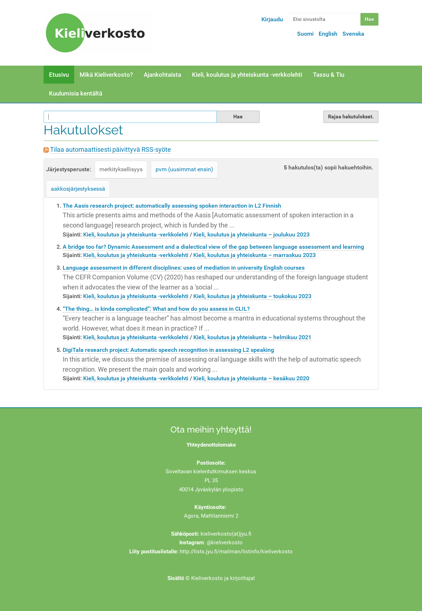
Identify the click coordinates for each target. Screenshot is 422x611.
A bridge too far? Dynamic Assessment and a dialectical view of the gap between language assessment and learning (213, 246)
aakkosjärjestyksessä (78, 188)
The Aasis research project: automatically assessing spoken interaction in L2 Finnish (172, 205)
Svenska (353, 33)
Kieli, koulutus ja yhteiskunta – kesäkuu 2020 (251, 378)
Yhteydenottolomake (211, 445)
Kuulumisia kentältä (75, 93)
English (328, 33)
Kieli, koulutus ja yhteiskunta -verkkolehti (247, 74)
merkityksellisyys (121, 169)
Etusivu (59, 74)
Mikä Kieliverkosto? (106, 74)
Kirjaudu (272, 19)
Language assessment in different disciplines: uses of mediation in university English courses (184, 267)
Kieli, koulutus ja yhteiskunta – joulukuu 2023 (251, 234)
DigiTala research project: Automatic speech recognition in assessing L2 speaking (168, 349)
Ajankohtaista (162, 74)
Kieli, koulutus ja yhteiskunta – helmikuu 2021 (252, 337)
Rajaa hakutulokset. (351, 116)
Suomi (305, 33)
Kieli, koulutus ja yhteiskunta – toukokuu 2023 (252, 296)
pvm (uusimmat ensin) (184, 169)
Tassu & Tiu (328, 74)
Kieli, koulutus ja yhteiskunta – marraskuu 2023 (254, 255)
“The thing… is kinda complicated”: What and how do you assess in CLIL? (156, 308)
